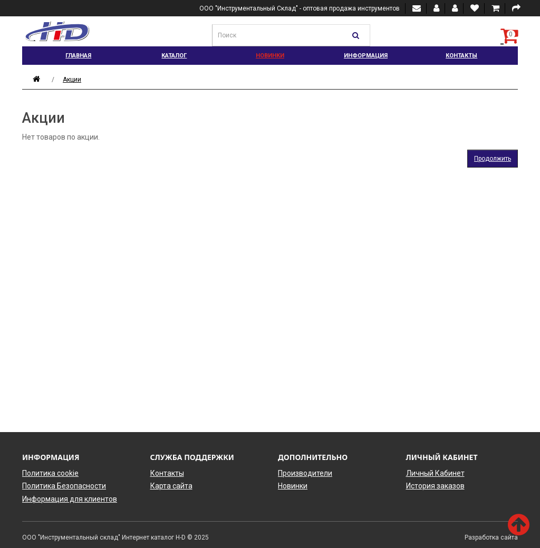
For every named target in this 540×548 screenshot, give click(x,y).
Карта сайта (171, 486)
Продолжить (492, 158)
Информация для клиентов (69, 499)
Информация (366, 55)
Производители (305, 473)
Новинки (270, 55)
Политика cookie (50, 473)
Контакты (461, 55)
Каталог (174, 55)
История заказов (435, 486)
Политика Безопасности (64, 486)
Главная (78, 55)
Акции (72, 79)
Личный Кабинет (435, 473)
